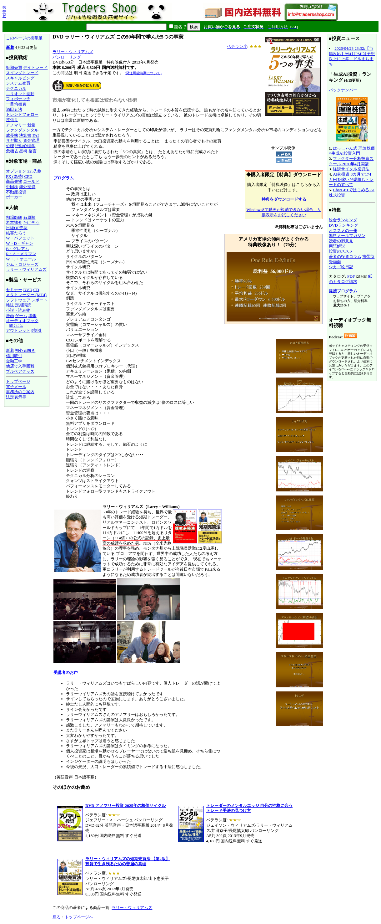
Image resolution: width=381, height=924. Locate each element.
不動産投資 (16, 192)
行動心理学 (25, 145)
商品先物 (14, 181)
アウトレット (18, 330)
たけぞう (31, 222)
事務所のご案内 (20, 391)
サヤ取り (14, 140)
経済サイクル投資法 (351, 169)
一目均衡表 (16, 104)
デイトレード (35, 67)
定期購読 (23, 305)
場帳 (32, 315)
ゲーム (21, 315)
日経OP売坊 (17, 227)
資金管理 (31, 140)
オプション (16, 171)
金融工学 (14, 361)
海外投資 (27, 186)
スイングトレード (22, 72)
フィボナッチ (18, 98)
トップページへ (79, 917)
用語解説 (337, 246)
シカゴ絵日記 (341, 266)
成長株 (12, 135)
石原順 (29, 217)
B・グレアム (17, 248)
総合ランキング (343, 220)
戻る (57, 917)
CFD (28, 176)
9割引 (36, 330)
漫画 (10, 315)
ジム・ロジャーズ (22, 264)
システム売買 (18, 83)
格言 (32, 151)
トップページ (18, 381)
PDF (351, 276)
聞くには (16, 325)
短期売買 (14, 67)
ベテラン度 (237, 46)
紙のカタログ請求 (350, 279)
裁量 (31, 125)
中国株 (12, 186)
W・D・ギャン (19, 243)
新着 (10, 47)
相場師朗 (14, 217)
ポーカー (14, 197)
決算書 (25, 135)
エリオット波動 (20, 93)
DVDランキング (343, 225)
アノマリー (16, 125)
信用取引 (14, 355)
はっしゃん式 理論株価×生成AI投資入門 (352, 151)
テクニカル (16, 88)
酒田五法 (14, 109)
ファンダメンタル (22, 130)
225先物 (34, 171)
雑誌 (10, 305)
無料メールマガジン (347, 235)
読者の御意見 (341, 241)
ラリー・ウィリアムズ (26, 269)
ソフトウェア (18, 300)
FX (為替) (14, 176)
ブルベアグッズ (20, 371)
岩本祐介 (14, 222)
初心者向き (25, 350)
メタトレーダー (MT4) (26, 294)
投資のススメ (341, 251)
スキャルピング (20, 78)
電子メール (16, 386)
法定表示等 (16, 397)
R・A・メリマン (21, 253)
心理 (10, 145)
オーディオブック (22, 320)
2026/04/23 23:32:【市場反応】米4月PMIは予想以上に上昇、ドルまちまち (352, 56)
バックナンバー (343, 90)
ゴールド (31, 181)
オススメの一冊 (343, 230)
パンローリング (67, 57)
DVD (27, 289)
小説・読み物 (18, 310)
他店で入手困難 (20, 366)
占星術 (21, 151)
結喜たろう (16, 233)
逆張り (12, 119)
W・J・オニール (21, 259)
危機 (10, 151)
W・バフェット (20, 238)
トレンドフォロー (22, 114)
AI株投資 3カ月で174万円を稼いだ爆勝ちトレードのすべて (351, 179)
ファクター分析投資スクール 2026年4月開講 (351, 161)
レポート (39, 300)
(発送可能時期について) (143, 73)
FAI (36, 135)
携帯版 (4, 11)
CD (36, 289)
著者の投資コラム (345, 256)
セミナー (14, 289)
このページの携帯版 (24, 38)
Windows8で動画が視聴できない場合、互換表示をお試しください (283, 212)
